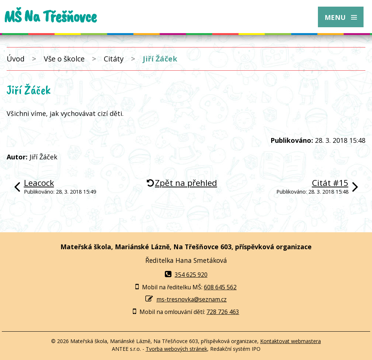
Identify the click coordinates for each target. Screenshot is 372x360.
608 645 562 (220, 287)
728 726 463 (222, 312)
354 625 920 (186, 275)
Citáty (114, 59)
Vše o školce (64, 59)
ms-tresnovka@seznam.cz (191, 299)
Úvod (16, 59)
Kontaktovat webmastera (290, 341)
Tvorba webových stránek (176, 348)
